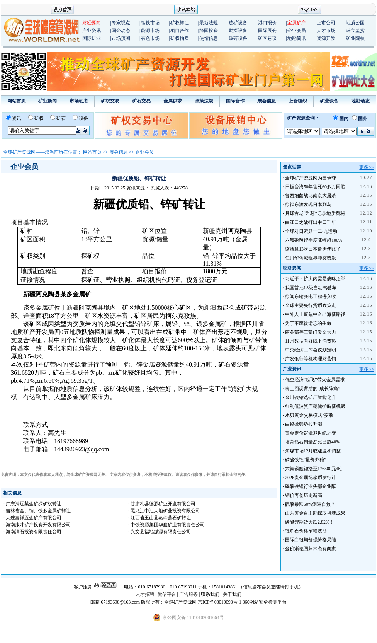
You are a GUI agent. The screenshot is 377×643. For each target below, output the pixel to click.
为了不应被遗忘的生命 (308, 323)
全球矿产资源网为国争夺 (310, 178)
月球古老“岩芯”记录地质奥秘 (315, 213)
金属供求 (172, 101)
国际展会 (267, 30)
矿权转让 (179, 23)
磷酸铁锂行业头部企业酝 (310, 486)
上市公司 (326, 23)
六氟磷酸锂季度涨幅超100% (313, 240)
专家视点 (121, 23)
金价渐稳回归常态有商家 (310, 548)
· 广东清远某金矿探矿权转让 (32, 504)
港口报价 (267, 23)
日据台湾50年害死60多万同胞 (315, 186)
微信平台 (167, 594)
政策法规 (204, 101)
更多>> (366, 167)
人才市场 (326, 30)
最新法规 (208, 23)
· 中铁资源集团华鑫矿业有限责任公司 (166, 524)
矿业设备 (329, 101)
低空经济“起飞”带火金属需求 (315, 379)
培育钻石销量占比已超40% (312, 442)
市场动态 (79, 101)
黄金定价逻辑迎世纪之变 (310, 433)
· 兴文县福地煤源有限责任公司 (159, 531)
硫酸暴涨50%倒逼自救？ (310, 504)
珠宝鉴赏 (355, 30)
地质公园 (355, 23)
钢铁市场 (150, 23)
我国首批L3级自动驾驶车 (310, 287)
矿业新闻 (47, 101)
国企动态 (121, 30)
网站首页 (16, 101)
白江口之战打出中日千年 (310, 222)
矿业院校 (355, 38)
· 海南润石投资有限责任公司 (32, 531)
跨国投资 (208, 30)
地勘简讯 (296, 38)
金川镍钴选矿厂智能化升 (310, 397)
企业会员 (296, 30)
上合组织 (298, 101)
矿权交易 (110, 101)
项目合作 (179, 30)
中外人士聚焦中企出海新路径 (315, 314)
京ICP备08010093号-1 (220, 602)
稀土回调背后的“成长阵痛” (312, 388)
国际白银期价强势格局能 (310, 539)
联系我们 (210, 594)
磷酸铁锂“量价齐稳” (305, 459)
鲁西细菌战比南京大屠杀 (310, 195)
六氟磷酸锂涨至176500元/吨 (313, 468)
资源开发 (326, 38)
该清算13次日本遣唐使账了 (313, 249)
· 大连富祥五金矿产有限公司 (32, 517)
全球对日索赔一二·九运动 (311, 231)
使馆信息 (208, 38)
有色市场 (150, 38)
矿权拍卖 (179, 38)
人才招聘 (145, 594)
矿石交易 (141, 101)
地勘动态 (360, 101)
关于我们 (232, 594)
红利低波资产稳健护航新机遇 (315, 406)
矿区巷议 (267, 38)
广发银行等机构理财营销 (310, 359)
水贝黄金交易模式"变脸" (310, 415)
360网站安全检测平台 (265, 602)
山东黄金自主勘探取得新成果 (315, 513)
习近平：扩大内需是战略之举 (315, 278)
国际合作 (235, 101)
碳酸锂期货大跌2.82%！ (309, 522)
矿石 (61, 118)
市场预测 (121, 38)
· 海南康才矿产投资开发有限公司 (37, 524)
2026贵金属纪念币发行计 (310, 477)
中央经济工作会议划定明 (310, 350)
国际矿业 (91, 38)
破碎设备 (238, 38)
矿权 (39, 118)
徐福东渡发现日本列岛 (308, 204)
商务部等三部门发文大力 (310, 332)
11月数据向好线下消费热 (310, 341)
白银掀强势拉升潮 (303, 424)
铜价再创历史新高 (303, 495)
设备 (83, 118)
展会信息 (266, 101)
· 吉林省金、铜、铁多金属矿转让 (37, 510)
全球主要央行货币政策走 (310, 305)
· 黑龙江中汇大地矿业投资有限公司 (164, 510)
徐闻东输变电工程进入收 (310, 296)
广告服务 (189, 594)
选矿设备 (238, 23)
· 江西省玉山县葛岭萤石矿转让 (159, 517)
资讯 (16, 118)
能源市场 (150, 30)
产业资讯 (91, 30)
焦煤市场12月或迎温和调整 (313, 451)
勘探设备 (238, 30)
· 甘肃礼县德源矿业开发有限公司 (161, 504)
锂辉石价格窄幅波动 (306, 531)
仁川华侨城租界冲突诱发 (310, 258)
